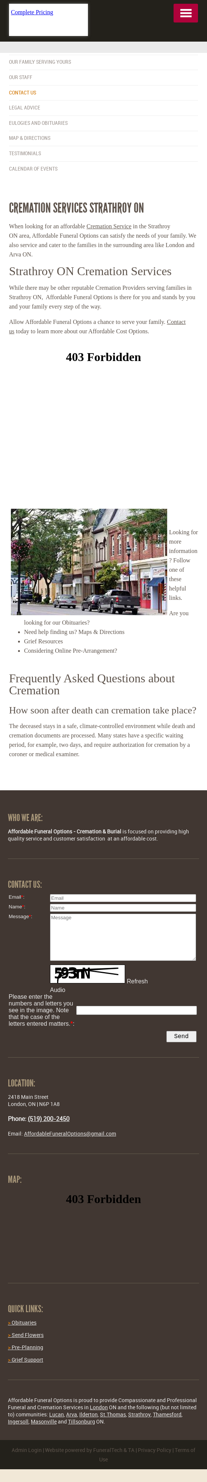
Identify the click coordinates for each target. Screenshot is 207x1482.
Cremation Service (108, 226)
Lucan (56, 1415)
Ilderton (88, 1415)
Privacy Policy (154, 1451)
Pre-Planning (25, 1348)
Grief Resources (43, 641)
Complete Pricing (32, 12)
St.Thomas (113, 1415)
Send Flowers (26, 1336)
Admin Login (27, 1451)
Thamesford (167, 1415)
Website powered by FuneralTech (83, 1451)
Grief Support (25, 1361)
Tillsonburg (81, 1423)
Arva (71, 1415)
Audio (57, 990)
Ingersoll (18, 1423)
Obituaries (22, 1324)
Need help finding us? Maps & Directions (74, 632)
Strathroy (139, 1415)
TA (131, 1451)
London (99, 1408)
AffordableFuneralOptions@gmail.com (70, 1135)
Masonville (44, 1423)
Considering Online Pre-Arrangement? (70, 650)
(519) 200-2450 (49, 1120)
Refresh (137, 981)
